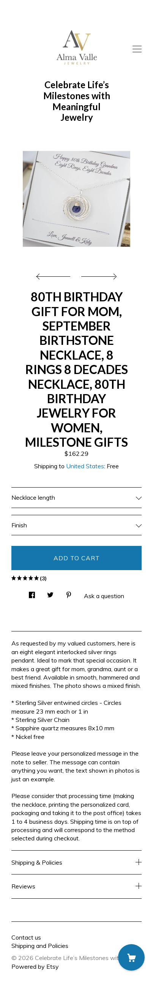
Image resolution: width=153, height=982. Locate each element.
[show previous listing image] (55, 274)
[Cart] (131, 957)
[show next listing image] (98, 274)
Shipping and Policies (39, 945)
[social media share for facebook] (32, 592)
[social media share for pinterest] (69, 592)
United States (85, 466)
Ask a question (104, 596)
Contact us (26, 937)
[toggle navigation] (137, 49)
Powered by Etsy (35, 966)
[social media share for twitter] (50, 592)
